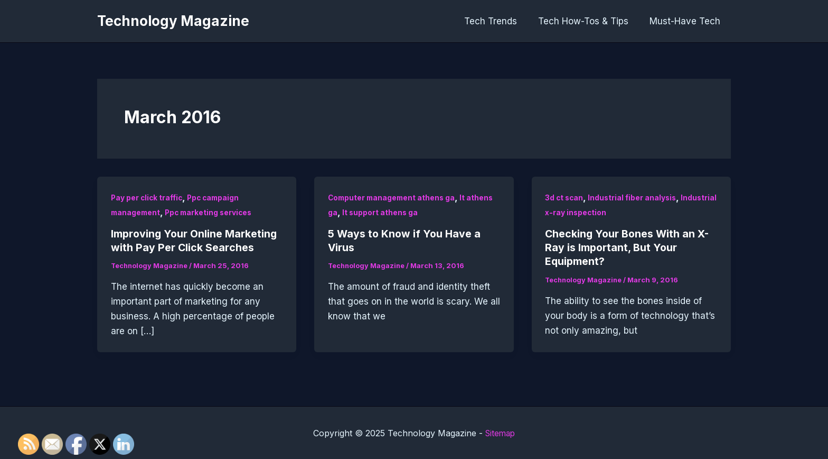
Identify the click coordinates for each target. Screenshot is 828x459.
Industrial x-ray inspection (595, 212)
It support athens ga (380, 212)
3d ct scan (565, 197)
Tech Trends (498, 21)
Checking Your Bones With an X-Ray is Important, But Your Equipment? (628, 247)
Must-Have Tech (686, 21)
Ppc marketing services (212, 212)
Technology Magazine (173, 21)
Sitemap (500, 432)
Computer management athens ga (393, 197)
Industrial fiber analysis (634, 197)
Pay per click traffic (147, 197)
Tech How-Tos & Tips (588, 21)
